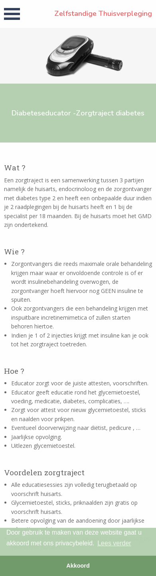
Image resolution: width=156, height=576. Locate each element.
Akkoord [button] (77, 565)
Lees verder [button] (114, 543)
